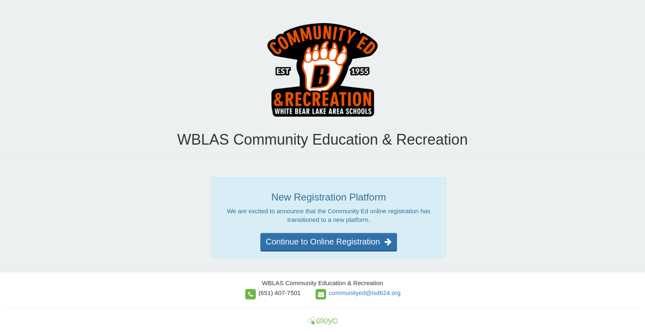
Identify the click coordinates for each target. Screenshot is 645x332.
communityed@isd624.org (364, 292)
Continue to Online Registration (329, 241)
